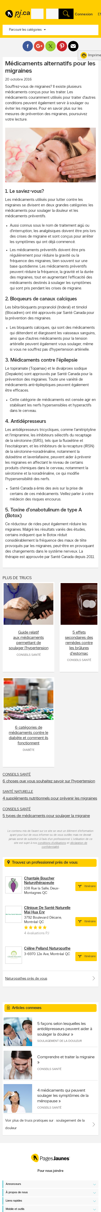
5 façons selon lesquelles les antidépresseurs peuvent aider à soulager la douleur (64, 1029)
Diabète (28, 750)
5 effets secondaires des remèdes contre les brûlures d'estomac (79, 643)
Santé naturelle (18, 792)
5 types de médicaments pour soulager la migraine (46, 816)
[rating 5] (35, 928)
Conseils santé (29, 655)
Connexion (84, 14)
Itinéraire (86, 886)
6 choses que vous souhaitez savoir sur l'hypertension (49, 781)
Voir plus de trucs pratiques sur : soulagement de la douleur (45, 1124)
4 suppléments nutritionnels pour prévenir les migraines (50, 798)
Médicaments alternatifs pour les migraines (50, 67)
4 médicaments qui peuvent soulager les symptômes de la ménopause (63, 1096)
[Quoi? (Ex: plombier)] (37, 14)
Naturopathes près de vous (50, 978)
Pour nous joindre (50, 1171)
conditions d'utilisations (52, 843)
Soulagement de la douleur (59, 1041)
